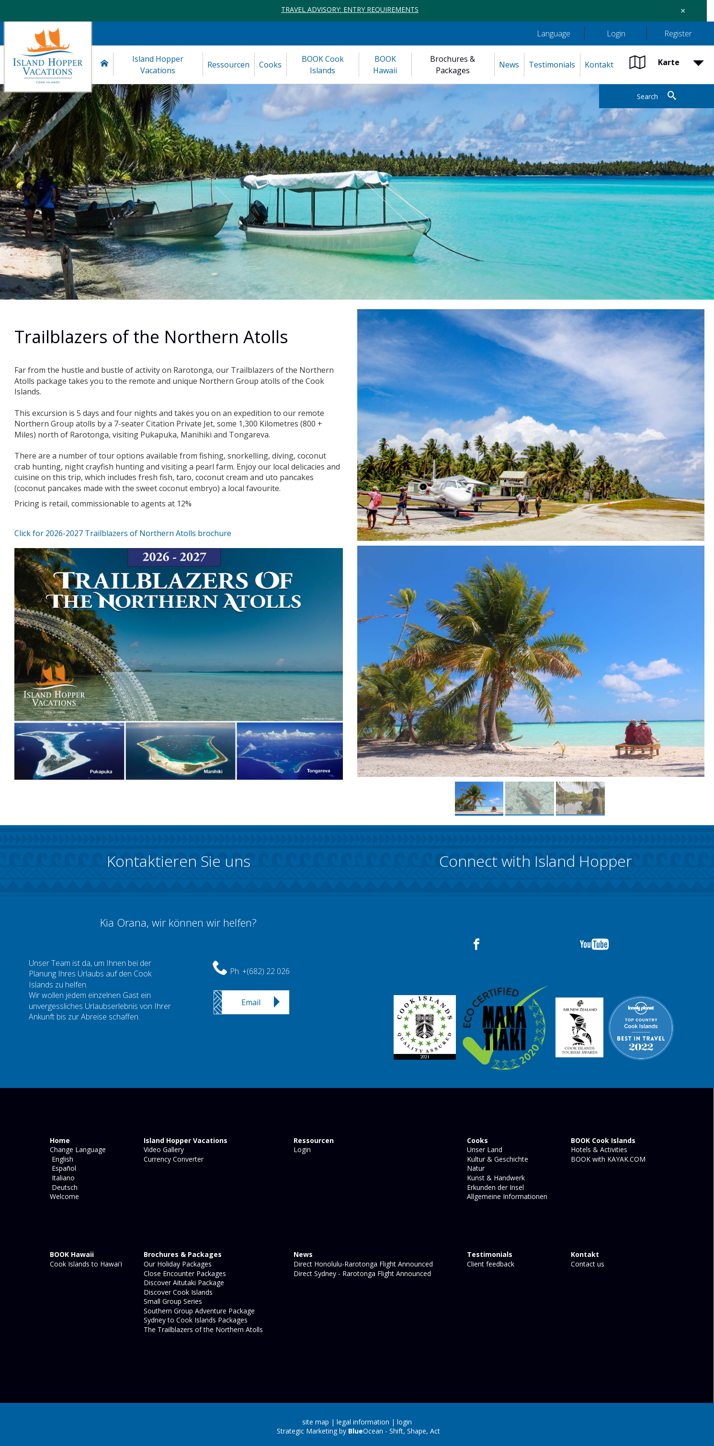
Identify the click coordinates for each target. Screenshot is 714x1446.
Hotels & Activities (598, 1149)
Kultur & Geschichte (496, 1159)
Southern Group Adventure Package (198, 1310)
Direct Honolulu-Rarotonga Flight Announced (362, 1263)
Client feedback (489, 1263)
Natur (475, 1168)
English (60, 1159)
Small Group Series (172, 1301)
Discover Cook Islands (177, 1292)
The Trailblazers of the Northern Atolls (202, 1329)
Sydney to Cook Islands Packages (195, 1319)
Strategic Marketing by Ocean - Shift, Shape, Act (358, 1430)
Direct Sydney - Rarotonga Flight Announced (361, 1273)
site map (315, 1421)
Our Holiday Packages (177, 1263)
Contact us (586, 1263)
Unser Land (483, 1149)
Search (647, 96)
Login (301, 1149)
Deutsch (63, 1187)
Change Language (77, 1149)
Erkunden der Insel (494, 1187)
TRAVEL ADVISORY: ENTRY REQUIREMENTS (350, 9)
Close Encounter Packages (184, 1273)
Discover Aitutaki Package (183, 1282)
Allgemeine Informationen (506, 1196)
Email (251, 1002)
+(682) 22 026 (266, 971)
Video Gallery (163, 1149)
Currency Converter (173, 1159)
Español (62, 1168)
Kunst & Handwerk (495, 1177)
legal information (363, 1421)
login (404, 1421)
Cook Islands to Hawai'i (85, 1263)
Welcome (63, 1196)
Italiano (61, 1177)
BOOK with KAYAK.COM (607, 1159)
